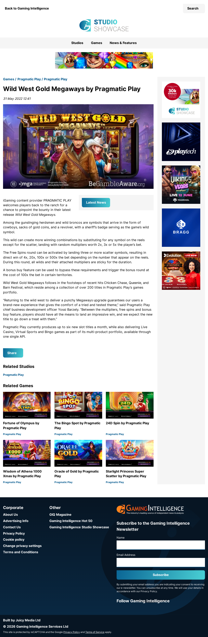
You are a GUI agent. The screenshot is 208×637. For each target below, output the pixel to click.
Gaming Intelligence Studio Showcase (79, 527)
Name (121, 537)
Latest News (96, 202)
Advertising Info (15, 521)
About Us (10, 515)
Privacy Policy (14, 533)
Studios (77, 43)
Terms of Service (94, 632)
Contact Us (12, 527)
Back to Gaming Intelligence (27, 8)
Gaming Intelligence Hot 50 (70, 521)
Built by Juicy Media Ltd (21, 620)
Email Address (126, 554)
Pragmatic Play (29, 79)
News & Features (123, 43)
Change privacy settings (22, 546)
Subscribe (161, 575)
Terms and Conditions (20, 552)
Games (96, 43)
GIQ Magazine (60, 515)
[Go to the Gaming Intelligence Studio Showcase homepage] (104, 25)
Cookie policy (13, 539)
